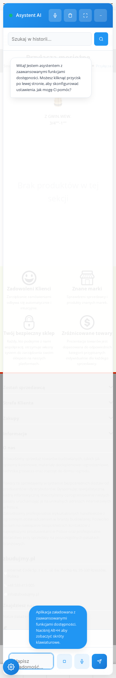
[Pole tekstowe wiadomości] (31, 661)
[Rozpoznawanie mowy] (81, 661)
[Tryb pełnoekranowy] (85, 15)
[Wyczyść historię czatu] (70, 15)
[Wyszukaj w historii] (101, 39)
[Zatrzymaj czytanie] (64, 661)
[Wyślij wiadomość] (99, 661)
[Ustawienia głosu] (55, 15)
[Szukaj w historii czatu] (50, 39)
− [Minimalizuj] (101, 15)
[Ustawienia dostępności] (11, 667)
